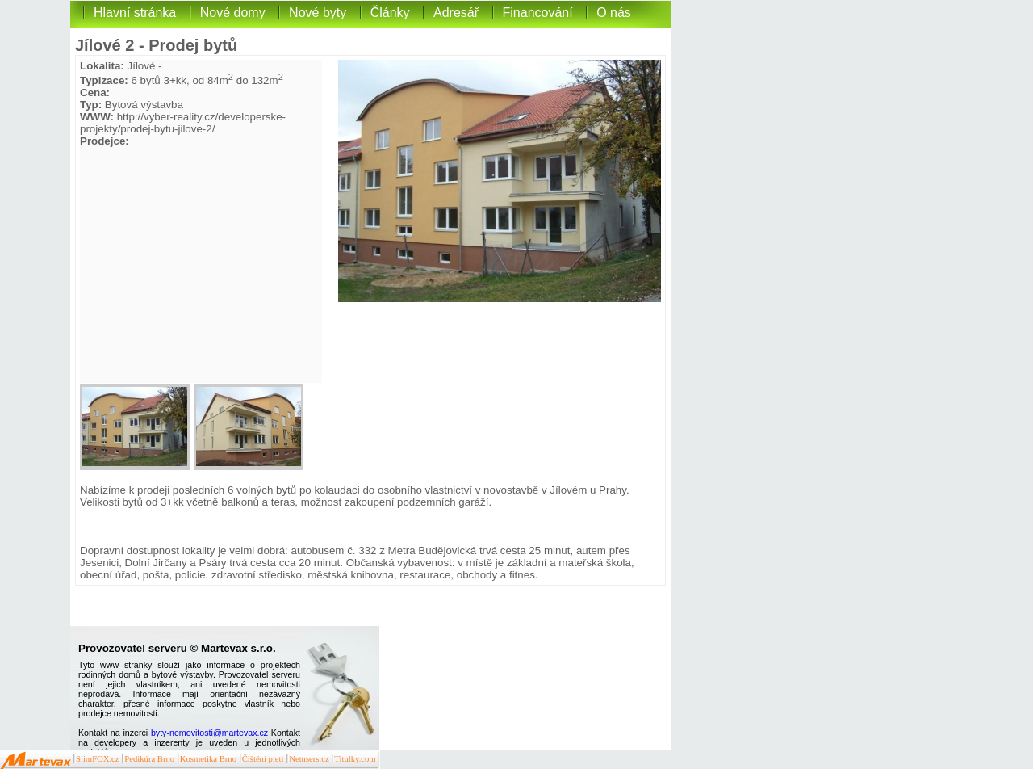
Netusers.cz (308, 758)
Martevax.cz (36, 761)
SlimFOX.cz (97, 758)
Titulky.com (354, 758)
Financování (538, 12)
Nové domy (233, 12)
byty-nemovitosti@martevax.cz (209, 732)
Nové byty (317, 12)
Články (390, 12)
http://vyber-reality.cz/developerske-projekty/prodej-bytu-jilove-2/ (183, 123)
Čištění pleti (263, 758)
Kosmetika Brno (208, 758)
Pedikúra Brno (149, 758)
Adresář (456, 12)
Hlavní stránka (135, 12)
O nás (613, 12)
